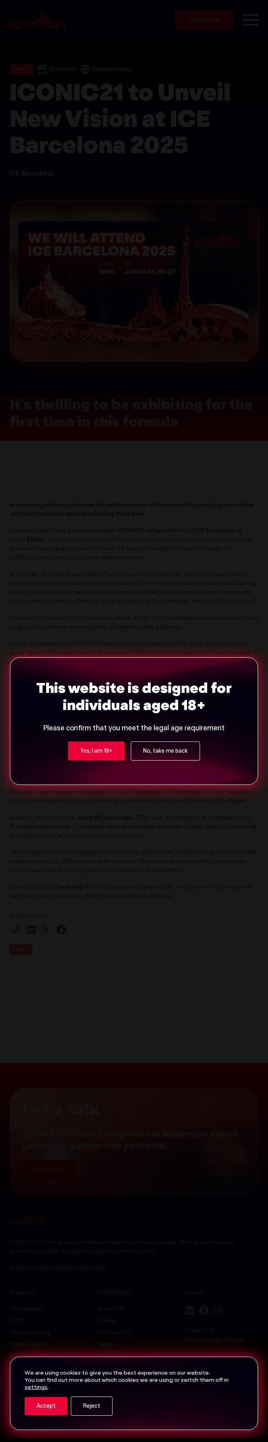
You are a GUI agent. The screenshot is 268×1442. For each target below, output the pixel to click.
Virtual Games (30, 1333)
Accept (46, 1406)
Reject (91, 1406)
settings (36, 1388)
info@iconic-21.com (214, 1340)
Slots (17, 1321)
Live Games (26, 1309)
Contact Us (114, 1333)
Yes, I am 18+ (96, 666)
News (105, 1345)
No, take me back (165, 666)
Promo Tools (28, 1345)
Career (107, 1321)
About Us (110, 1309)
